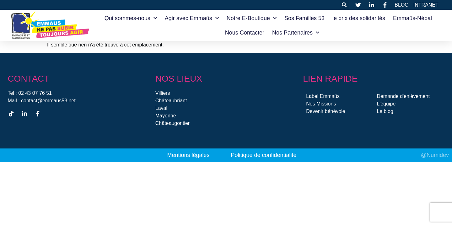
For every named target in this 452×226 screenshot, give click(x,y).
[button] (344, 5)
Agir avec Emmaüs (192, 18)
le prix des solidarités (358, 18)
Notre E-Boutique (252, 18)
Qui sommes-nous (131, 18)
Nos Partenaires (295, 33)
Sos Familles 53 (304, 18)
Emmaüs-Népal (412, 18)
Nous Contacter (244, 33)
